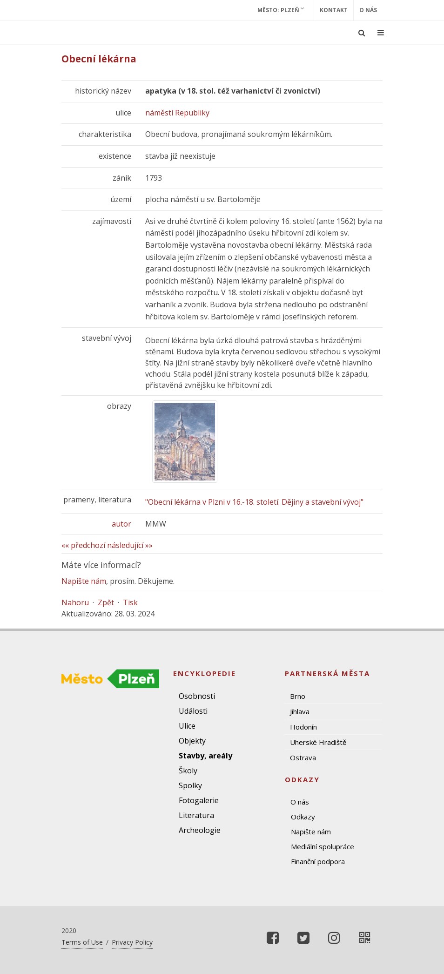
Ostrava (303, 757)
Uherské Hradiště (318, 742)
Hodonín (303, 726)
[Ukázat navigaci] (380, 32)
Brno (297, 696)
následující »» (130, 545)
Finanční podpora (318, 861)
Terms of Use (82, 942)
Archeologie (200, 830)
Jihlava (299, 711)
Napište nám (83, 581)
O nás (368, 10)
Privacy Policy (132, 942)
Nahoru (75, 602)
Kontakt (334, 10)
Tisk (130, 602)
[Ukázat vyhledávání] (361, 32)
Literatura (196, 815)
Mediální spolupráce (322, 846)
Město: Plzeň (280, 10)
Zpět (106, 602)
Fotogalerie (199, 800)
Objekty (192, 741)
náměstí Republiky (177, 113)
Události (193, 711)
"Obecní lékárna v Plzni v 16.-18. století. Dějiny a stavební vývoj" (254, 502)
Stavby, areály (205, 756)
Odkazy (303, 816)
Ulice (187, 726)
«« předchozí (83, 545)
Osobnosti (197, 696)
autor (121, 524)
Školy (188, 770)
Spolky (190, 785)
